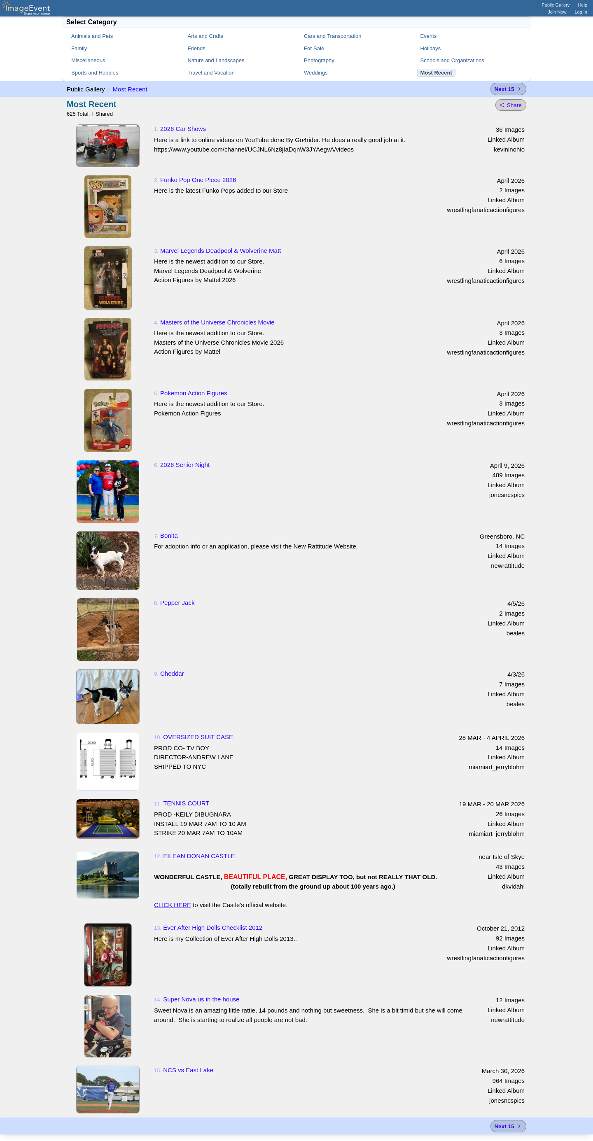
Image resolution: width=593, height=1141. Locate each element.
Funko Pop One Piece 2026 (198, 179)
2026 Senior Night (185, 464)
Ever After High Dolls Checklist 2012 (212, 927)
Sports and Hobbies (94, 73)
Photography (319, 60)
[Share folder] (510, 105)
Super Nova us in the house (201, 999)
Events (428, 36)
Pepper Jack (177, 602)
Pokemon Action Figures (193, 393)
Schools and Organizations (452, 60)
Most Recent (129, 89)
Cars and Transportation (332, 36)
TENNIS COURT (186, 803)
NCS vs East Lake (188, 1069)
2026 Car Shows (183, 128)
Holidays (430, 48)
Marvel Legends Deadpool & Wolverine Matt (220, 250)
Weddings (316, 73)
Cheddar (172, 673)
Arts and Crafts (206, 36)
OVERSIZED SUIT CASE (198, 736)
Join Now (557, 11)
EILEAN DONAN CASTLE (199, 855)
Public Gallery (556, 4)
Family (79, 48)
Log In (580, 11)
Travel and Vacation (211, 73)
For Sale (314, 48)
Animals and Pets (92, 36)
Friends (196, 48)
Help (582, 4)
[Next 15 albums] (508, 89)
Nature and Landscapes (216, 60)
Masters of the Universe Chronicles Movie (217, 322)
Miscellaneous (88, 60)
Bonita (169, 535)
